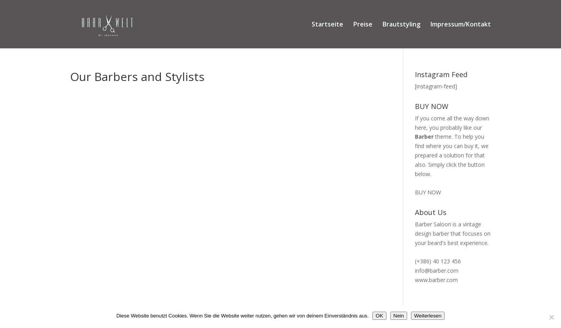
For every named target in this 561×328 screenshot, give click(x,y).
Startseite (327, 24)
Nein (398, 316)
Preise (362, 24)
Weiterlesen (427, 316)
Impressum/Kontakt (460, 24)
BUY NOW (428, 192)
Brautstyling (401, 24)
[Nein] (551, 317)
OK (379, 316)
